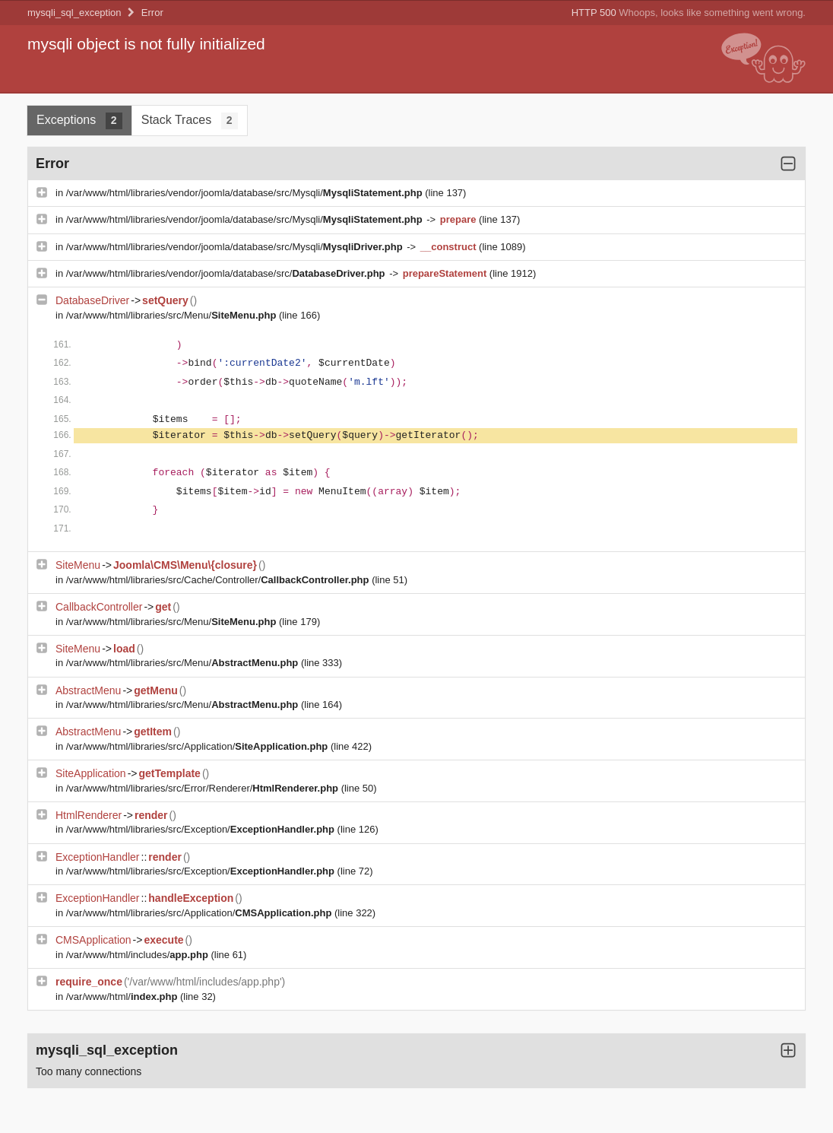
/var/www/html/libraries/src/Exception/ (201, 829)
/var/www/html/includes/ (138, 954)
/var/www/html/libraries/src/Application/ (198, 746)
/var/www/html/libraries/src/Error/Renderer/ (203, 788)
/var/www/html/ (123, 996)
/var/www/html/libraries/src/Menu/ (172, 315)
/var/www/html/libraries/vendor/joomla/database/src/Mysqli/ (246, 192)
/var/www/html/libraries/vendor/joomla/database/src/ (227, 273)
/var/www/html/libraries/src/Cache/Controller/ (219, 580)
